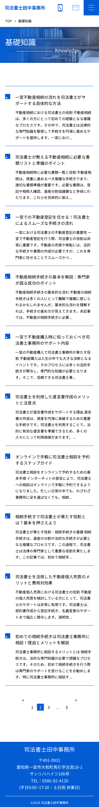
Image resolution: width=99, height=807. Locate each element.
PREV (23, 700)
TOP (8, 20)
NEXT (76, 700)
